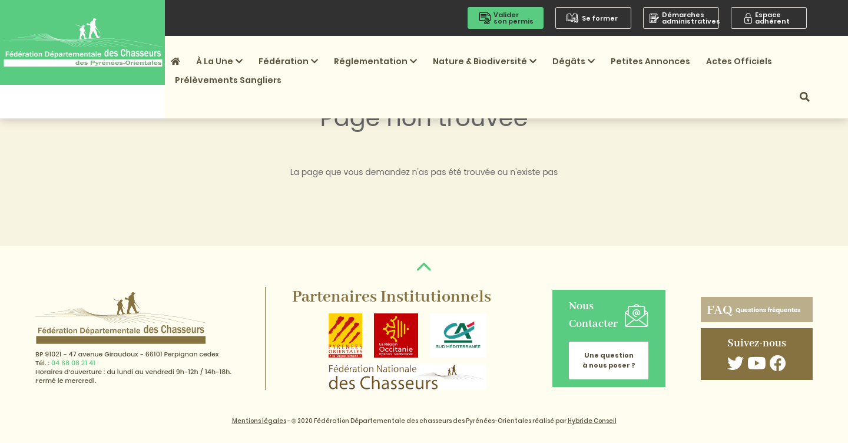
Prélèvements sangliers (228, 80)
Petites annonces (650, 61)
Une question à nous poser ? (608, 360)
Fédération (288, 61)
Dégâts (573, 61)
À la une (219, 61)
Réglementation (375, 61)
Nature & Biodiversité (484, 61)
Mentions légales (259, 420)
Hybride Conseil (592, 420)
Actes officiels (739, 61)
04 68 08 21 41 (73, 363)
